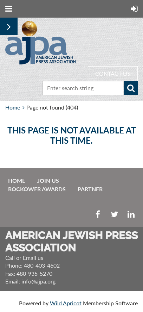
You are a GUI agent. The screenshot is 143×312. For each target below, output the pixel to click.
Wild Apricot (66, 303)
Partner (90, 189)
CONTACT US (112, 73)
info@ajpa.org (38, 281)
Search (131, 88)
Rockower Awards (37, 189)
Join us (48, 180)
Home (12, 107)
